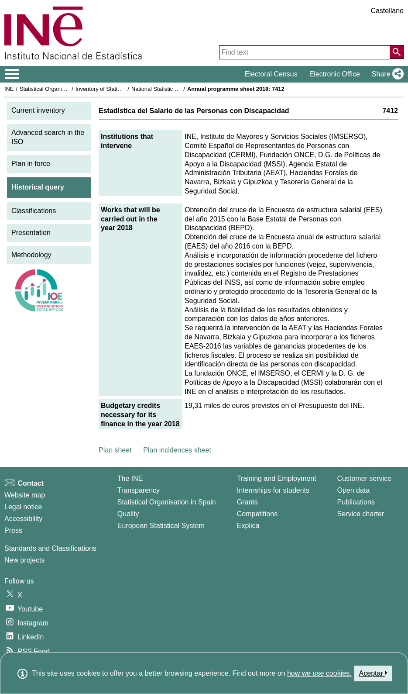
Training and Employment (276, 478)
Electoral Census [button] (271, 74)
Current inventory (38, 110)
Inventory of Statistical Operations (117, 89)
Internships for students (273, 490)
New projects (24, 560)
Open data (353, 490)
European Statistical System (161, 525)
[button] (386, 74)
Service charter (360, 514)
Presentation (31, 232)
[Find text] (304, 52)
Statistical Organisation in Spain (59, 89)
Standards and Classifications (50, 548)
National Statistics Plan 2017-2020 (174, 89)
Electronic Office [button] (334, 74)
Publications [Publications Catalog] (356, 502)
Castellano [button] (387, 10)
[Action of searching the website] (397, 52)
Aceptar (373, 673)
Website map (24, 495)
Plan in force (30, 163)
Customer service (364, 478)
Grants (247, 502)
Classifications (33, 210)
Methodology (31, 255)
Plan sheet (115, 450)
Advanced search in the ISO (47, 137)
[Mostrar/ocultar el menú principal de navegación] (12, 74)
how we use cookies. (319, 673)
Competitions (257, 514)
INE (9, 89)
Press (13, 530)
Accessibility (23, 518)
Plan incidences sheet (177, 450)
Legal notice (23, 507)
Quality (128, 514)
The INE (130, 478)
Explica (248, 525)
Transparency (138, 490)
